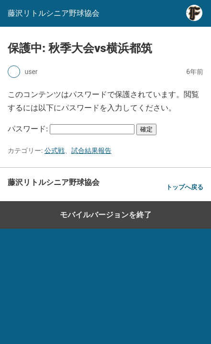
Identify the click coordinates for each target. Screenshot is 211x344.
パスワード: (71, 129)
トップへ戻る (184, 187)
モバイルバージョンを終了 (106, 214)
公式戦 (54, 150)
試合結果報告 (91, 150)
